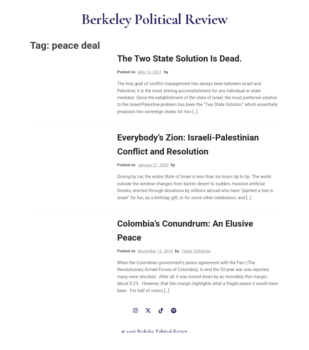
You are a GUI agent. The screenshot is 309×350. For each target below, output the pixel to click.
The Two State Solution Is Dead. (179, 58)
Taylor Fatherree (195, 251)
